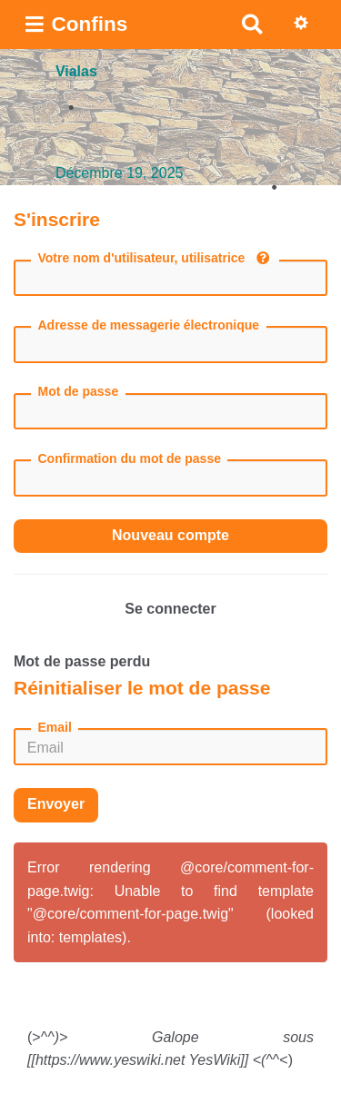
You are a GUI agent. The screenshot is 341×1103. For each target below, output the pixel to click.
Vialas (76, 71)
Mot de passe (78, 391)
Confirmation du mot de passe (129, 458)
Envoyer (56, 804)
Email (55, 727)
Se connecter (170, 608)
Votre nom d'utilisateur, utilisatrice (154, 258)
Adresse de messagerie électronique (149, 325)
